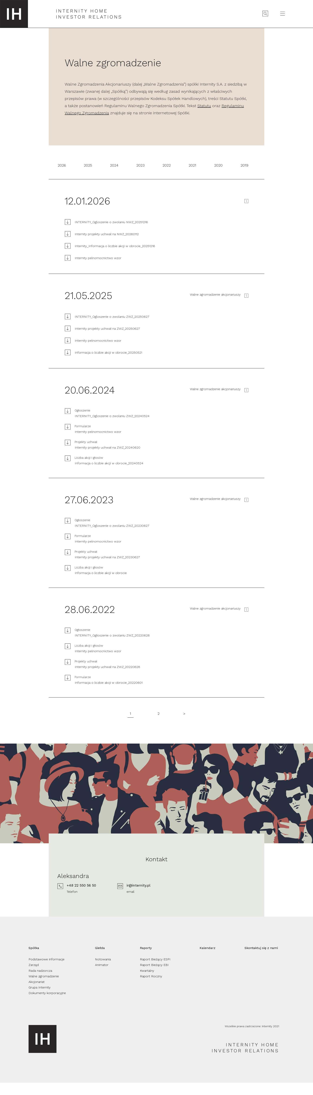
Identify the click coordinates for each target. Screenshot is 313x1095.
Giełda (100, 960)
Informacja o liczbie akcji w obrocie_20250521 (108, 352)
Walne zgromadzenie (44, 988)
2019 (244, 165)
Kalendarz (207, 960)
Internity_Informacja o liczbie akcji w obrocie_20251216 (115, 246)
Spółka (34, 960)
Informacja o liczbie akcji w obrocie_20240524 (109, 463)
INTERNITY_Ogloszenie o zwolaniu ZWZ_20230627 (112, 526)
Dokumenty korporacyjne (47, 1005)
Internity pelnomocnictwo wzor (98, 258)
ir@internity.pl (187, 898)
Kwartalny (147, 983)
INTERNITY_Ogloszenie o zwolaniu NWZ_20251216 (111, 222)
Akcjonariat (37, 994)
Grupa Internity (40, 1000)
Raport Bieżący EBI (154, 977)
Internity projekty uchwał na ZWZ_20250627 (107, 328)
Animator (101, 977)
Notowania (103, 972)
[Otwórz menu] (282, 14)
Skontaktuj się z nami (261, 960)
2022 (166, 165)
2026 (62, 165)
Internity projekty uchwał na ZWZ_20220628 (107, 667)
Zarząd (34, 977)
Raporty (146, 960)
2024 (114, 165)
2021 (192, 165)
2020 (218, 165)
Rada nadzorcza (40, 983)
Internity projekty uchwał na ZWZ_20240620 (107, 447)
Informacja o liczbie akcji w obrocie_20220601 (109, 683)
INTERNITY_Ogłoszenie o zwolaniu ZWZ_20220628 (112, 635)
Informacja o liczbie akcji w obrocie (101, 573)
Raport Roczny (151, 988)
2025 (88, 165)
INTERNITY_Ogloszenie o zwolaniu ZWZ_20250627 (112, 317)
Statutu (204, 105)
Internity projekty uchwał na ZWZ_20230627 (107, 557)
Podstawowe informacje (46, 972)
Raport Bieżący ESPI (155, 972)
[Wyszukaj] (265, 14)
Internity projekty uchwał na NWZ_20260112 (107, 234)
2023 (140, 165)
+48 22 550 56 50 (130, 898)
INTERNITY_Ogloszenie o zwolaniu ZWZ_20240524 (112, 416)
